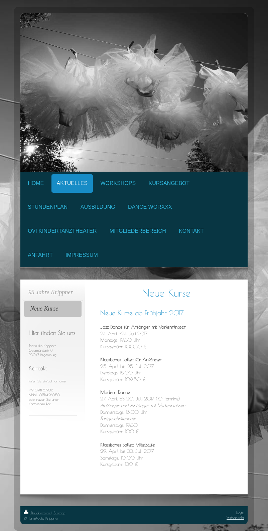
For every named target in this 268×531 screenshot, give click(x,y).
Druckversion (37, 513)
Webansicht (235, 517)
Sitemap (59, 513)
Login (240, 512)
